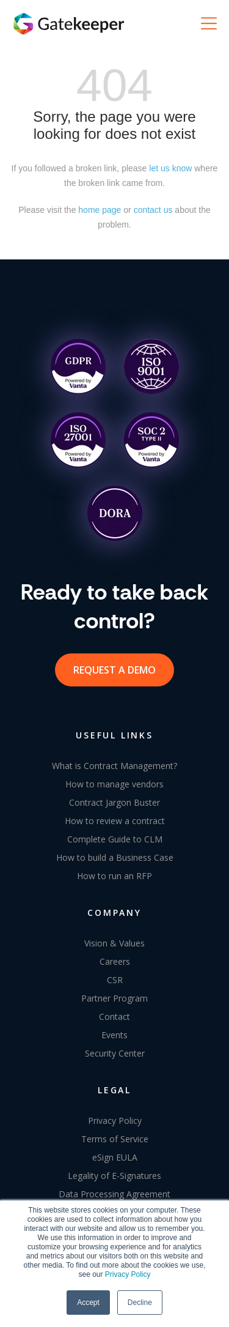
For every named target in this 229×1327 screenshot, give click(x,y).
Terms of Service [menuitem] (114, 1139)
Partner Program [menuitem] (114, 998)
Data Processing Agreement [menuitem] (114, 1194)
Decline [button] (140, 1302)
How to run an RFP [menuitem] (114, 876)
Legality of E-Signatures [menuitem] (114, 1175)
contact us (153, 210)
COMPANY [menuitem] (114, 912)
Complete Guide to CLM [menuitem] (114, 839)
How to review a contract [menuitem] (115, 821)
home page (99, 210)
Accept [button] (88, 1302)
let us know (170, 168)
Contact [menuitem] (114, 1016)
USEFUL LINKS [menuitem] (114, 735)
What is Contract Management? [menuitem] (114, 765)
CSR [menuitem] (115, 980)
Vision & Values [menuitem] (114, 943)
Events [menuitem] (114, 1035)
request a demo (114, 670)
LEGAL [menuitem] (114, 1090)
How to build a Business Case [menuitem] (114, 857)
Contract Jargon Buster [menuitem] (114, 802)
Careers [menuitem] (115, 961)
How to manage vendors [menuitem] (114, 784)
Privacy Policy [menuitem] (115, 1120)
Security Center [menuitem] (115, 1053)
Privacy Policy (128, 1274)
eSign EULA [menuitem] (114, 1157)
